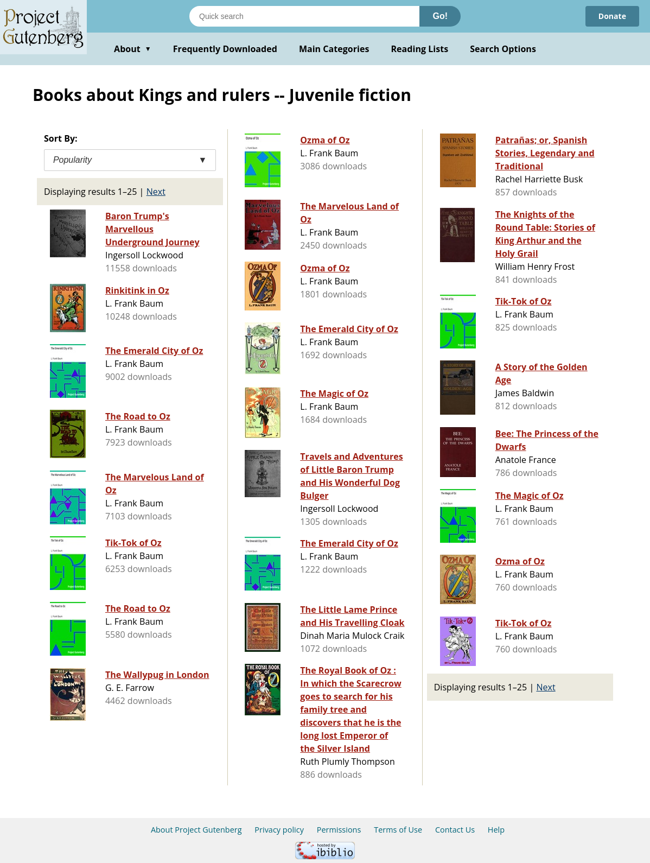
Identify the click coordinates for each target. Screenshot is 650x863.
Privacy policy (279, 829)
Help (496, 829)
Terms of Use (398, 829)
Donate (612, 16)
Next (155, 192)
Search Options (503, 49)
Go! (440, 16)
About (132, 48)
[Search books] (304, 16)
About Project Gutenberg (196, 829)
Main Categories (334, 49)
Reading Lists (420, 49)
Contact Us (455, 829)
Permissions (339, 829)
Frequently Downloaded (225, 49)
